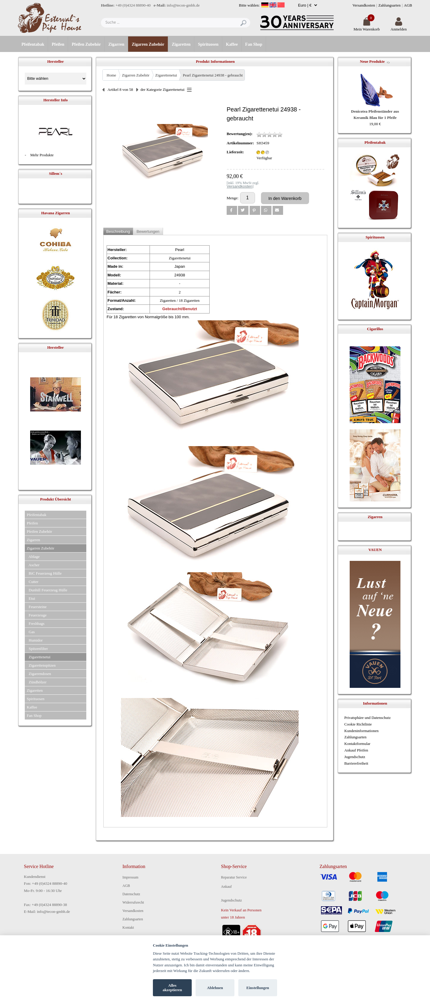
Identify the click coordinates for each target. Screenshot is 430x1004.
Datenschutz (131, 894)
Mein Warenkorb (367, 26)
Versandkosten (363, 5)
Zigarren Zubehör (148, 44)
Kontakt (128, 927)
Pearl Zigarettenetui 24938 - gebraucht (213, 75)
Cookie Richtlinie (358, 724)
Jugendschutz (354, 756)
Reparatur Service (234, 877)
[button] (232, 210)
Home (111, 75)
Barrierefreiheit (356, 763)
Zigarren (116, 44)
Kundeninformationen (361, 730)
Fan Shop (253, 44)
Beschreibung (118, 231)
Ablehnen (215, 987)
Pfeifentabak (33, 44)
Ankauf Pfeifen (356, 750)
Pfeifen (58, 44)
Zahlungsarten (389, 5)
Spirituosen (208, 44)
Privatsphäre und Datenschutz (367, 717)
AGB (408, 5)
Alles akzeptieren (172, 987)
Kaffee (232, 44)
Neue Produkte (372, 61)
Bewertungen (147, 231)
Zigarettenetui (166, 75)
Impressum (130, 877)
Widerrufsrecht (133, 902)
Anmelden (399, 26)
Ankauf (226, 886)
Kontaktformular (357, 743)
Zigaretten (181, 44)
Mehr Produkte (41, 155)
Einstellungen (257, 987)
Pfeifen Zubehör (86, 44)
